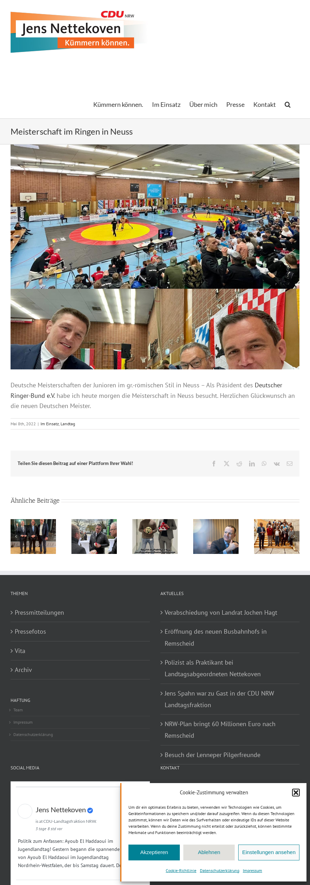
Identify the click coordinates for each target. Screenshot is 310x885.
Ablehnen (209, 852)
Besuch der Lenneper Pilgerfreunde (212, 755)
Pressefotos (30, 631)
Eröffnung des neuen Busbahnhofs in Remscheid (216, 637)
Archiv (23, 670)
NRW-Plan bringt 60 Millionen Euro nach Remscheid (220, 729)
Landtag (68, 423)
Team (18, 709)
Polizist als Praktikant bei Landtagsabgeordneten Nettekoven (213, 668)
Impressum (252, 870)
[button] (295, 792)
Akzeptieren (154, 852)
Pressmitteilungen (39, 612)
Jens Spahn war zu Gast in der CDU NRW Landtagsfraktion (219, 699)
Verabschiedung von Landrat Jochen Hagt (221, 612)
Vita (20, 651)
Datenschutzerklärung (219, 870)
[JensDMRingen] (155, 288)
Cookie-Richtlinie (181, 870)
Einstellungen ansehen (269, 852)
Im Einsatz (49, 423)
